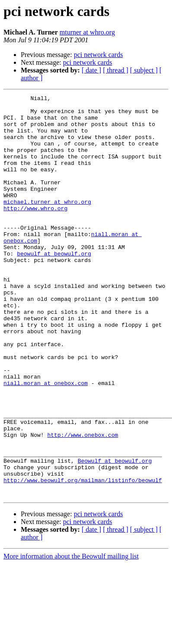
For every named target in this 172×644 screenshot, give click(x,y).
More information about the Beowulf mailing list (71, 636)
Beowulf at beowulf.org (115, 534)
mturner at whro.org (87, 32)
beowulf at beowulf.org (54, 286)
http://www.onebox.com (82, 503)
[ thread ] (115, 70)
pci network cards (98, 54)
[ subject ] (144, 70)
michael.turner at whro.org (47, 223)
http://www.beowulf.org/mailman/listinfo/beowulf (82, 558)
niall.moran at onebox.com (45, 441)
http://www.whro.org (35, 231)
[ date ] (91, 70)
